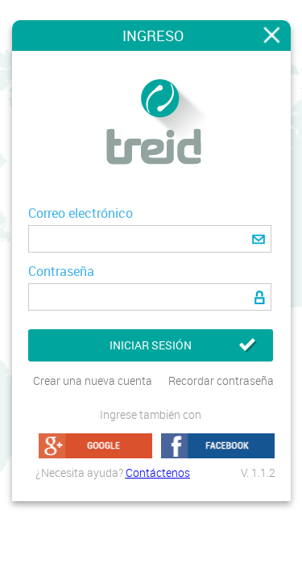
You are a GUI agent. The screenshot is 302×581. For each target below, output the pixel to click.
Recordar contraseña (221, 380)
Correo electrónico (80, 213)
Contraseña (61, 271)
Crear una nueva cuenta (92, 380)
